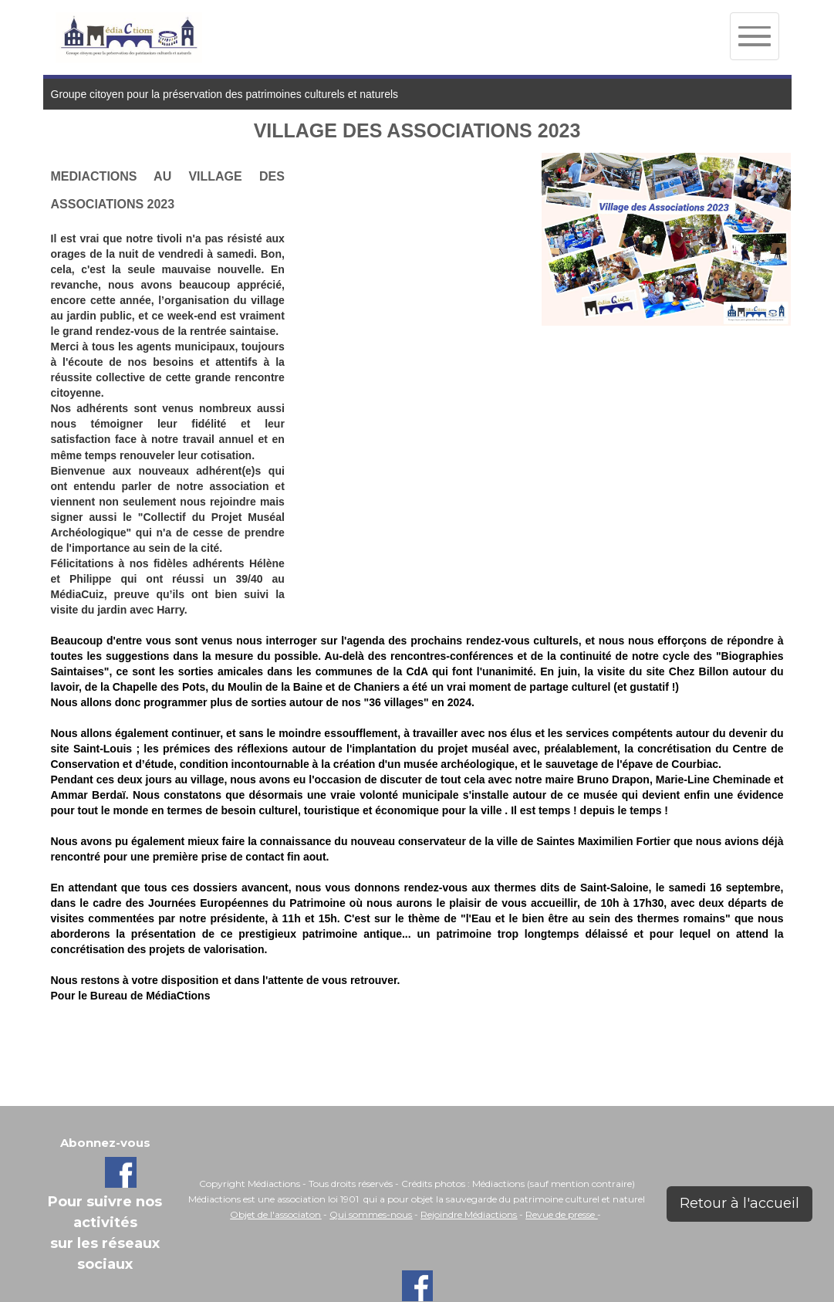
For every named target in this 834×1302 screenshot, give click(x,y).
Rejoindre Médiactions (468, 1214)
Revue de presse (561, 1214)
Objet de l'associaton (275, 1214)
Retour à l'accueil (739, 1203)
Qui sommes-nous (370, 1214)
